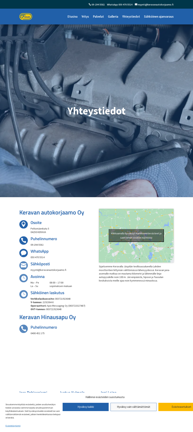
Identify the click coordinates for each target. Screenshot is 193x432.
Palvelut (98, 17)
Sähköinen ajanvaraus (159, 17)
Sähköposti (40, 264)
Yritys (85, 17)
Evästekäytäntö (13, 425)
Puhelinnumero (44, 239)
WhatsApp (40, 251)
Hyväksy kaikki (86, 406)
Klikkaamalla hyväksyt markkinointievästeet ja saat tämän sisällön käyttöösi (136, 235)
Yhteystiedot (131, 17)
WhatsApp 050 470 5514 (119, 4)
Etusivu (73, 17)
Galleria (113, 17)
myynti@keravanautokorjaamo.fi (155, 4)
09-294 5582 (98, 4)
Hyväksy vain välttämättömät (133, 406)
